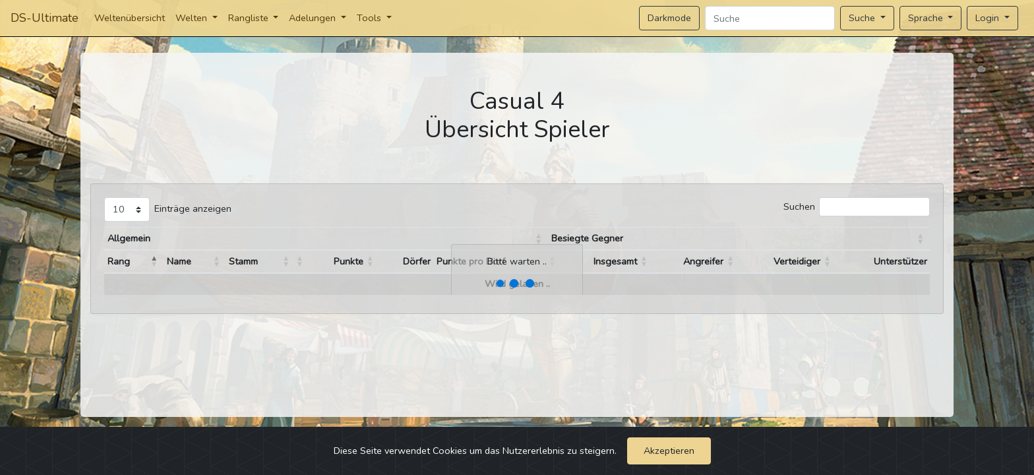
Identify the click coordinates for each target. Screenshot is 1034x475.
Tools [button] (370, 17)
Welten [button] (192, 17)
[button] (539, 238)
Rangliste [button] (249, 17)
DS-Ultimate (44, 18)
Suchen (799, 206)
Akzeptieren (669, 450)
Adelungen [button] (313, 17)
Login (988, 17)
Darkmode (669, 17)
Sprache (927, 17)
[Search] (770, 18)
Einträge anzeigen (192, 208)
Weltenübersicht (129, 17)
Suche (863, 17)
